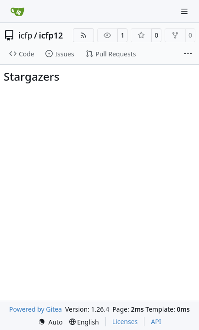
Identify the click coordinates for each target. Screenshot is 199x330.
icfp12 (51, 35)
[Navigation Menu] (185, 11)
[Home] (17, 11)
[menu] (50, 322)
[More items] (188, 54)
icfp (25, 35)
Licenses (125, 321)
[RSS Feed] (83, 35)
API (156, 321)
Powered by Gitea (35, 309)
